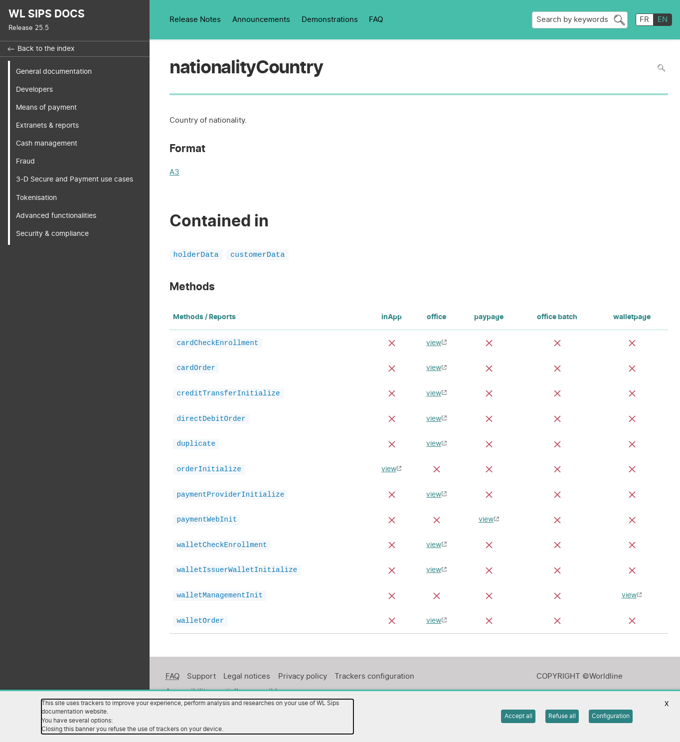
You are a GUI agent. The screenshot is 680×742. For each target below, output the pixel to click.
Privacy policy (302, 683)
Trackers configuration (374, 683)
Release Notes (195, 19)
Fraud (25, 161)
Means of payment (46, 107)
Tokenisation (36, 197)
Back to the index (46, 48)
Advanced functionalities (56, 215)
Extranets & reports (47, 125)
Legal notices (246, 683)
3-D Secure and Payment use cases (74, 179)
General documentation (54, 71)
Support (201, 683)
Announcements (261, 19)
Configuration (611, 716)
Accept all (518, 716)
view (433, 344)
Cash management (46, 143)
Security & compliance (52, 233)
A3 (174, 173)
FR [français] (644, 19)
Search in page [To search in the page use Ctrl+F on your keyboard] (661, 68)
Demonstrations (330, 19)
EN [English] (663, 19)
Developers (34, 89)
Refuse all (562, 716)
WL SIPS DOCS (46, 14)
